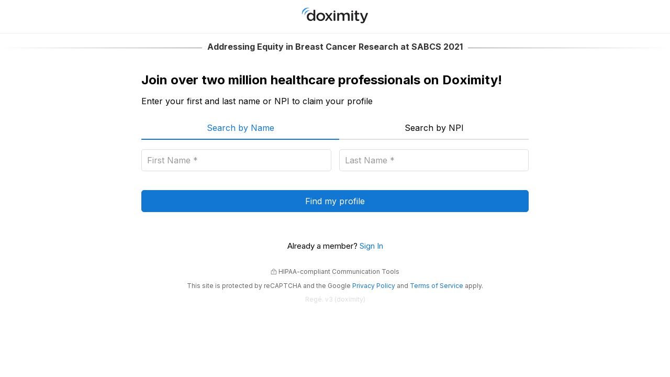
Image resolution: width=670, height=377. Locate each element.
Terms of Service (436, 286)
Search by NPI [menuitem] (434, 128)
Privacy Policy (373, 286)
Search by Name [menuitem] (240, 128)
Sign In (371, 246)
